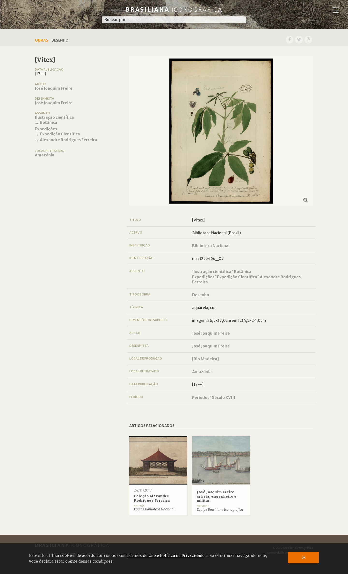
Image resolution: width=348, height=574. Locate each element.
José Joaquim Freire (53, 88)
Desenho (200, 294)
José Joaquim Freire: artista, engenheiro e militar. (217, 496)
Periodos (200, 397)
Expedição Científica (60, 134)
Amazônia (44, 155)
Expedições (46, 128)
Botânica (48, 122)
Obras (41, 40)
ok (304, 557)
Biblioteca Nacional (211, 245)
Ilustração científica (54, 117)
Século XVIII (223, 397)
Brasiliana (174, 9)
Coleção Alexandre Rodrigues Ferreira (152, 498)
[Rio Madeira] (205, 358)
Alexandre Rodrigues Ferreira (68, 139)
